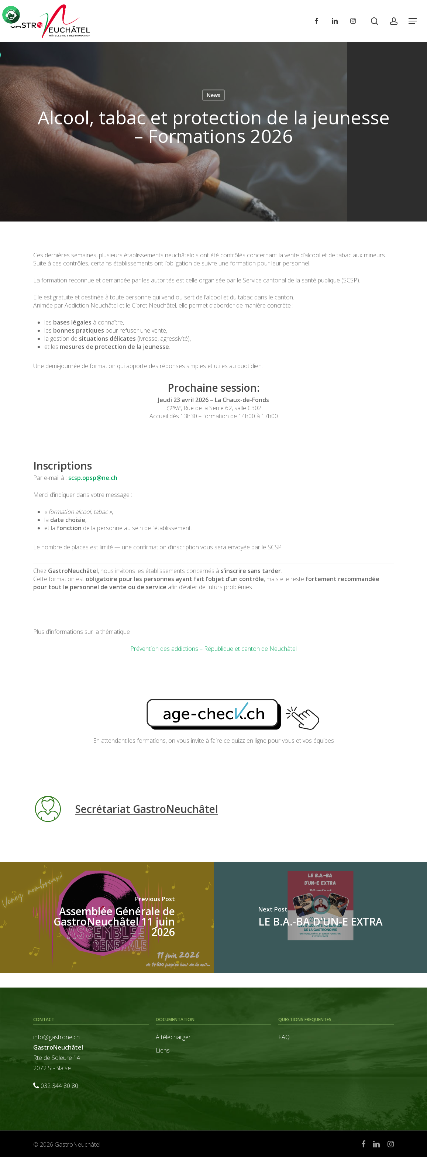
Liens (163, 1050)
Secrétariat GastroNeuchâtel (146, 809)
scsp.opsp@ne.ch (92, 478)
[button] (413, 21)
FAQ (284, 1037)
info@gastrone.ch (56, 1037)
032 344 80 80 (59, 1086)
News (213, 95)
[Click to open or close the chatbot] (11, 15)
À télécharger (173, 1037)
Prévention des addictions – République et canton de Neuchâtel (213, 649)
